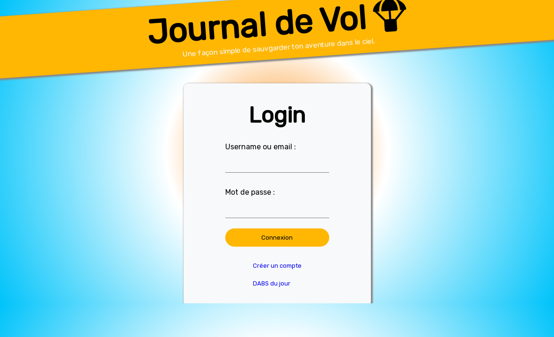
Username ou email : (260, 146)
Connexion (277, 237)
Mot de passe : (250, 192)
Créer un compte (277, 265)
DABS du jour (271, 283)
